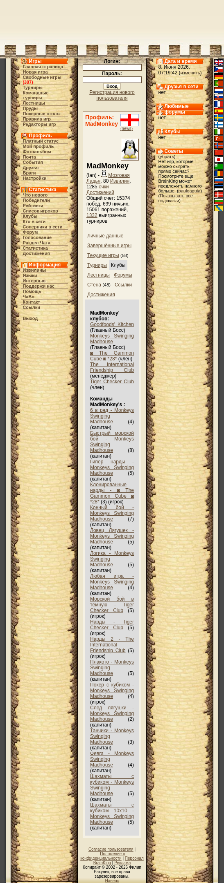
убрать (167, 156)
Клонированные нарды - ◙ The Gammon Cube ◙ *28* (112, 493)
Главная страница (43, 66)
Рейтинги (33, 205)
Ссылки (32, 307)
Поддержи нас (39, 286)
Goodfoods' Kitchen (112, 324)
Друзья (31, 167)
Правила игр (37, 118)
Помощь (32, 291)
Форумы (123, 275)
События (33, 162)
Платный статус (41, 141)
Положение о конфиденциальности (102, 856)
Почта (29, 156)
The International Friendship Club (112, 367)
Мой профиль (38, 146)
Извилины (34, 270)
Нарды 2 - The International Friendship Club (112, 644)
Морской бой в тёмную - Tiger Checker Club (112, 604)
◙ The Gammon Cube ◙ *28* (112, 356)
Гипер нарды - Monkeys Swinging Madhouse (112, 467)
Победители (36, 200)
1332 (91, 215)
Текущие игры (103, 255)
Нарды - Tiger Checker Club (112, 624)
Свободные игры (42, 77)
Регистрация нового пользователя (111, 95)
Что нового (35, 194)
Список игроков (40, 210)
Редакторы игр (39, 124)
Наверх (112, 881)
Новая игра (35, 71)
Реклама (122, 863)
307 (28, 82)
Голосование (37, 237)
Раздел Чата (36, 242)
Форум (30, 232)
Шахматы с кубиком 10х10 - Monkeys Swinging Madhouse (112, 813)
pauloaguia (190, 190)
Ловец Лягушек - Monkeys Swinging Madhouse (112, 536)
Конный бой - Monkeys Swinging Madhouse (112, 513)
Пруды (30, 108)
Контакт (31, 302)
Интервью (34, 280)
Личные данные (105, 236)
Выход (30, 318)
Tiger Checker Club (112, 381)
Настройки (35, 178)
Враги (29, 172)
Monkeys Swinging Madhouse (112, 338)
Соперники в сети (43, 226)
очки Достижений (100, 189)
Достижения (36, 253)
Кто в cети (34, 221)
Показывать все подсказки (175, 198)
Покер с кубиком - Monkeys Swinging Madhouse (112, 690)
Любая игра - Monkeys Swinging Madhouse (112, 581)
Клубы (30, 216)
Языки (30, 275)
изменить (190, 72)
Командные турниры (36, 95)
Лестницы (34, 103)
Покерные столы (42, 113)
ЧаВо (29, 296)
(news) (126, 128)
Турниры (33, 87)
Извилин (120, 181)
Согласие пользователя (110, 849)
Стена (94, 285)
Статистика (35, 248)
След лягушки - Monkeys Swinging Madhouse (112, 713)
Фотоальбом (37, 151)
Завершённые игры (109, 245)
